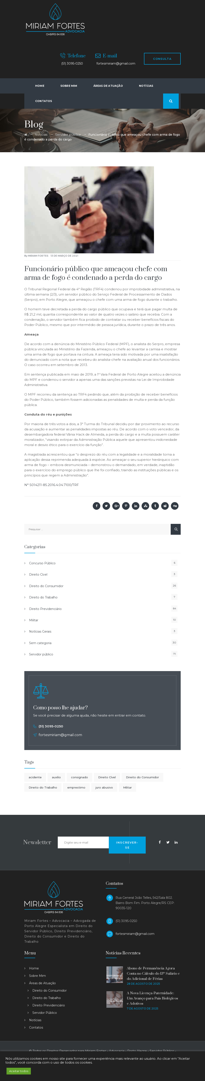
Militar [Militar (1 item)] (127, 787)
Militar (33, 620)
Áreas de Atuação (42, 983)
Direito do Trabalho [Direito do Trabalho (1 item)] (43, 787)
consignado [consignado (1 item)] (79, 777)
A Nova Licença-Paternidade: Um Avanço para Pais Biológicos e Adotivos (152, 998)
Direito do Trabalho (43, 597)
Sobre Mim (68, 85)
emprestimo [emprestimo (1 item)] (76, 787)
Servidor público (41, 654)
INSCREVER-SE (127, 845)
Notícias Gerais (40, 631)
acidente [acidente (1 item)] (35, 777)
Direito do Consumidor (46, 586)
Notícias (146, 85)
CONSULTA (162, 58)
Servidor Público (44, 1013)
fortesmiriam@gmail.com (135, 934)
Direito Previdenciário (45, 609)
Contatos (43, 101)
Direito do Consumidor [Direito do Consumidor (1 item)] (142, 777)
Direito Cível (38, 574)
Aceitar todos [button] (18, 1071)
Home (39, 85)
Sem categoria (40, 643)
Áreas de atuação (108, 85)
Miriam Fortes (38, 255)
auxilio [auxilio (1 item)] (56, 777)
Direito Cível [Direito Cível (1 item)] (107, 777)
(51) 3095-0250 (51, 726)
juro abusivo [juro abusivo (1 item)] (104, 787)
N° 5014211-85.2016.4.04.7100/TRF (51, 485)
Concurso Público (42, 563)
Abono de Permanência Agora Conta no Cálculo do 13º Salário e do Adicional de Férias (153, 973)
